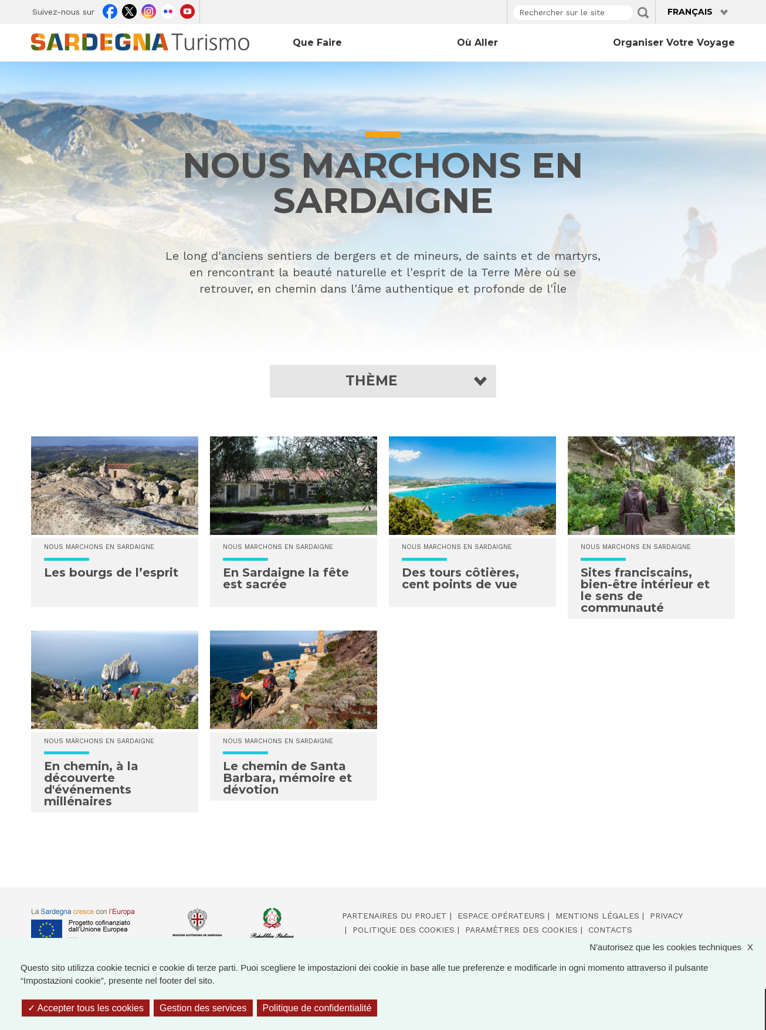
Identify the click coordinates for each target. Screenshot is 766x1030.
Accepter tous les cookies (86, 1008)
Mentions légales (597, 915)
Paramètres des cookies (521, 929)
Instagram (148, 10)
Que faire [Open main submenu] (317, 42)
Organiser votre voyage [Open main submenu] (674, 42)
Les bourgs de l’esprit (111, 572)
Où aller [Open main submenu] (477, 42)
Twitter (129, 10)
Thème (371, 381)
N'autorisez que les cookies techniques (677, 947)
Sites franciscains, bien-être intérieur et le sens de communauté (645, 590)
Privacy (666, 915)
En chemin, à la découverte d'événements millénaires (91, 783)
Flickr (168, 10)
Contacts (610, 929)
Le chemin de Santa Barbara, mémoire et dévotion (287, 778)
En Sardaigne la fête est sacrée (286, 578)
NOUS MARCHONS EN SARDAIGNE (99, 547)
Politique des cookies (404, 929)
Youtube (187, 10)
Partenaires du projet (394, 915)
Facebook (110, 10)
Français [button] (690, 11)
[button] (383, 381)
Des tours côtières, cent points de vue (460, 578)
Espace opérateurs (501, 915)
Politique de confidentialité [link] (317, 1008)
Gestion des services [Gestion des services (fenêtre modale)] (203, 1008)
